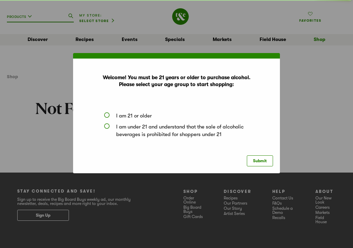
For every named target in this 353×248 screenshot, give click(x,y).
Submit (260, 160)
